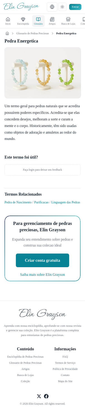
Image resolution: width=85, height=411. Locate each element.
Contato (65, 375)
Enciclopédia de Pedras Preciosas (25, 356)
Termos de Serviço (65, 362)
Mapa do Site (65, 381)
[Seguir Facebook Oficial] (46, 396)
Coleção (25, 381)
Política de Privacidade (65, 369)
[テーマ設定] (62, 7)
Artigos (25, 369)
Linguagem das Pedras (65, 202)
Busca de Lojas (25, 375)
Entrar (75, 6)
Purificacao (41, 202)
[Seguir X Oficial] (39, 396)
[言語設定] (52, 6)
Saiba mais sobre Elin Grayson (42, 274)
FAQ (65, 356)
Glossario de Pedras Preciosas (32, 33)
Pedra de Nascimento (18, 202)
